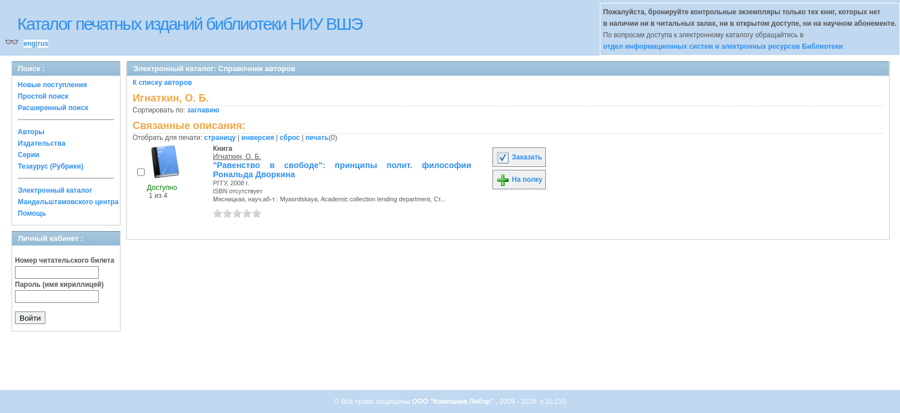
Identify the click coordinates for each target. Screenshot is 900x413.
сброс (290, 138)
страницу (220, 138)
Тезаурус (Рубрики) (50, 166)
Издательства (41, 143)
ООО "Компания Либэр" (453, 402)
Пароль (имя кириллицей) (59, 284)
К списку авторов (162, 83)
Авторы (31, 132)
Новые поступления (52, 85)
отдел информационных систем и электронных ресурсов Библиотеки (723, 46)
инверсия (258, 138)
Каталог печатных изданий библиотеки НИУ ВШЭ (189, 23)
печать (317, 138)
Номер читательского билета (64, 260)
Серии (28, 155)
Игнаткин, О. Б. (237, 157)
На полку (519, 180)
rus (42, 44)
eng (30, 44)
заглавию (203, 110)
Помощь (32, 213)
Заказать (519, 157)
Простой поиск (43, 96)
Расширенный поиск (53, 108)
